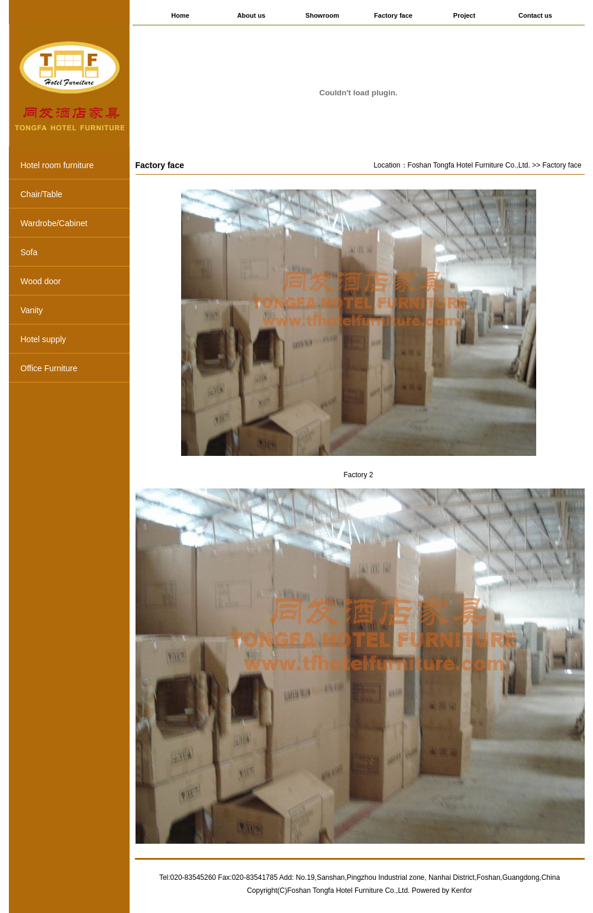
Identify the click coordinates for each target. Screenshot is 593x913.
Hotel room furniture (75, 166)
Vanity (75, 311)
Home (180, 15)
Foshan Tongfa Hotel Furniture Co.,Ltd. (469, 165)
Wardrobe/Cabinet (75, 224)
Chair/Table (75, 195)
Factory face (393, 15)
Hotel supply (75, 340)
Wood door (75, 282)
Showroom (322, 15)
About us (251, 15)
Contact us (535, 15)
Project (464, 15)
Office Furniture (75, 369)
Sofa (75, 253)
